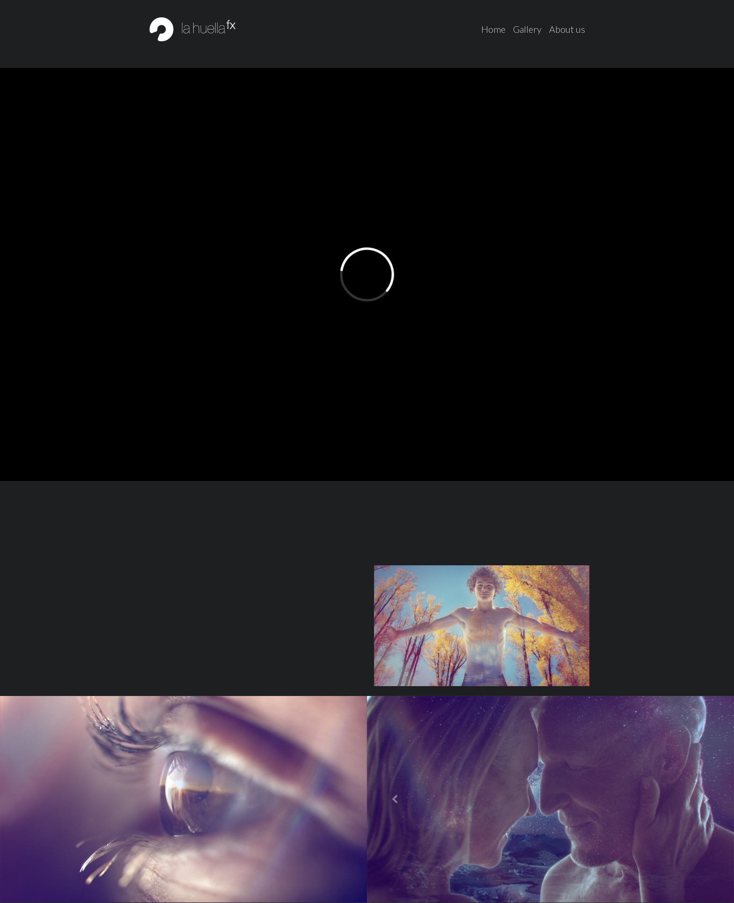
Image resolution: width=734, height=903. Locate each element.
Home (493, 29)
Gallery (527, 29)
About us (567, 29)
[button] (394, 799)
